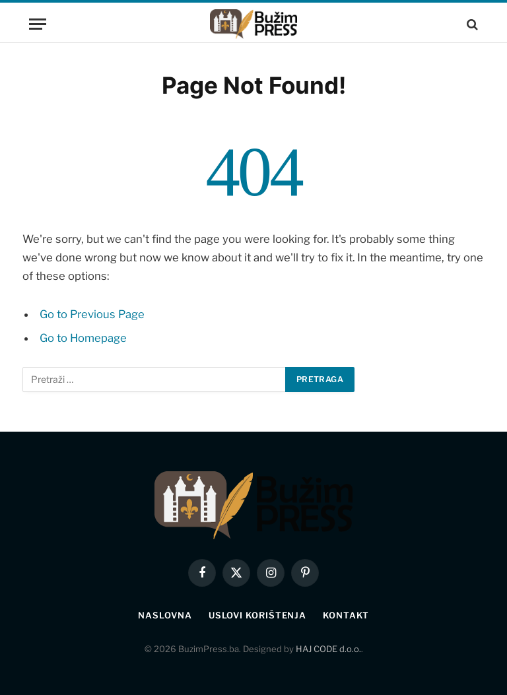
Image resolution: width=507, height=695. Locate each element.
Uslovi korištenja (257, 615)
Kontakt (345, 615)
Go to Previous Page (92, 314)
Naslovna (164, 615)
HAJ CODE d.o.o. (328, 649)
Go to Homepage (83, 338)
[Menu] (37, 24)
